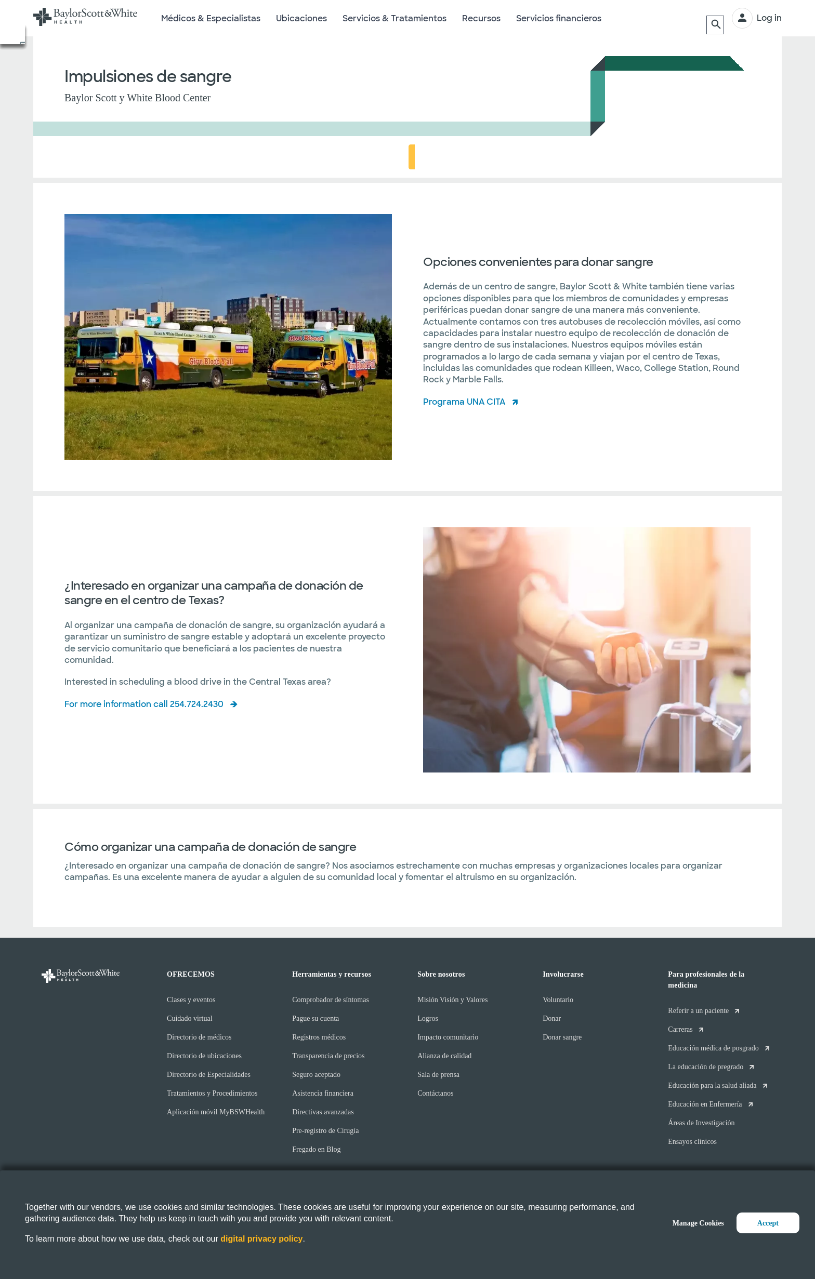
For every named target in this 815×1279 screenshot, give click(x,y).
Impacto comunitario (447, 1037)
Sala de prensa (438, 1074)
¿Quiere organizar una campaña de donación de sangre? (238, 157)
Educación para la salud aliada (712, 1085)
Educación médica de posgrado (713, 1048)
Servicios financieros (558, 25)
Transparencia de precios (328, 1056)
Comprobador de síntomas (330, 1000)
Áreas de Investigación (701, 1123)
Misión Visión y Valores (452, 1000)
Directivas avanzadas (323, 1112)
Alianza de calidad (444, 1056)
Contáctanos (435, 1093)
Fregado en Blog (316, 1149)
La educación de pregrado (705, 1067)
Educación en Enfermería (705, 1104)
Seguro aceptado (316, 1074)
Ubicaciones (301, 25)
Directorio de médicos (199, 1037)
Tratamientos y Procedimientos (212, 1093)
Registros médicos (319, 1037)
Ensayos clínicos (692, 1141)
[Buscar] (713, 18)
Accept (768, 1223)
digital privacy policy (261, 1238)
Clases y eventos (191, 1000)
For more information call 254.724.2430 (144, 704)
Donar (552, 1018)
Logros (427, 1018)
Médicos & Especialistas (210, 25)
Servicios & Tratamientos (394, 25)
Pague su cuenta (315, 1018)
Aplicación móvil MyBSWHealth (216, 1112)
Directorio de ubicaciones (204, 1056)
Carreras (680, 1029)
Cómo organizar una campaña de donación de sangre (468, 157)
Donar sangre (562, 1037)
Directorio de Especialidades (209, 1074)
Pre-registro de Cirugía (325, 1131)
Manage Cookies (698, 1223)
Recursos (481, 25)
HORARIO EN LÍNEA (705, 157)
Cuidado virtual (190, 1018)
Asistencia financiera (322, 1093)
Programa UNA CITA (464, 401)
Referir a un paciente (698, 1011)
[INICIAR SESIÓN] (757, 18)
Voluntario (558, 1000)
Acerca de (90, 157)
